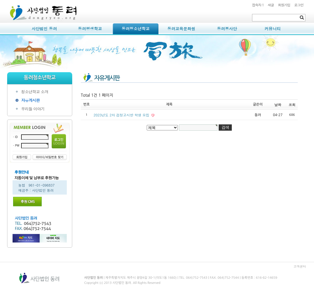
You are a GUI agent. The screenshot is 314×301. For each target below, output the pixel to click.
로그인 (298, 4)
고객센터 (299, 266)
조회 (292, 104)
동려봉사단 (227, 28)
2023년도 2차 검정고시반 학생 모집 (122, 114)
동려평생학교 (90, 28)
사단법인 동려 (44, 28)
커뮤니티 (273, 28)
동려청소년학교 (136, 28)
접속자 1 (258, 4)
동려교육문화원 (181, 28)
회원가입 (284, 4)
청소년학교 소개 (34, 91)
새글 (271, 4)
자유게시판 (30, 100)
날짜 (277, 104)
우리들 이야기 (33, 109)
